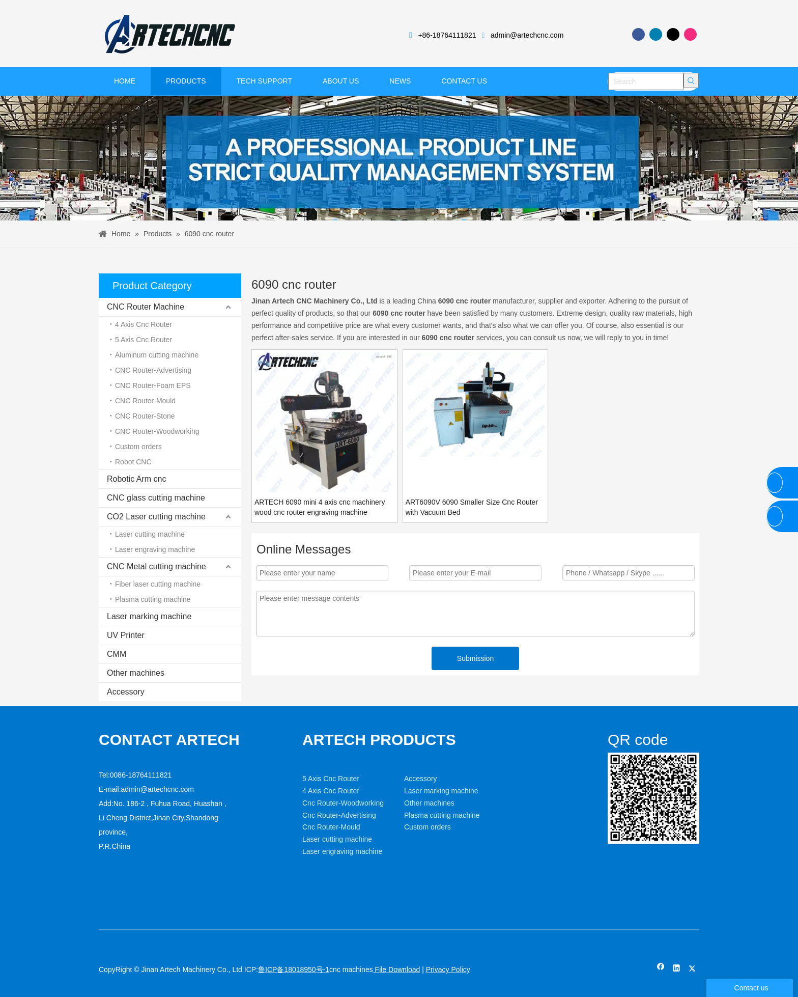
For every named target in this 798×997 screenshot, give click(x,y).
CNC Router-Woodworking (157, 431)
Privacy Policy (448, 969)
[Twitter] (673, 34)
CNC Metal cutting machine (156, 566)
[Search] (645, 81)
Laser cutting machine (150, 534)
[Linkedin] (655, 34)
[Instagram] (690, 34)
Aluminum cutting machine (156, 355)
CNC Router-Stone (145, 416)
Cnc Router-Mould (331, 827)
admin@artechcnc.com (527, 35)
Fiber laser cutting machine (158, 584)
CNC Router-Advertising (153, 370)
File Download (396, 969)
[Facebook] (638, 34)
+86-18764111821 (447, 35)
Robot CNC (133, 462)
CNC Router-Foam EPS (153, 385)
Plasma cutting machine (153, 599)
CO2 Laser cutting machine (156, 516)
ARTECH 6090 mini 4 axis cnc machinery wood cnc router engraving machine (319, 507)
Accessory (126, 691)
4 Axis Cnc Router (143, 324)
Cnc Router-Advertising (339, 815)
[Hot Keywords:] (691, 80)
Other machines (135, 673)
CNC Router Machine (145, 306)
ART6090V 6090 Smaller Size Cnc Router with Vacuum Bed (472, 507)
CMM (116, 654)
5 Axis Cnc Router (143, 340)
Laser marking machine (149, 616)
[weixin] (616, 761)
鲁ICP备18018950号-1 (293, 969)
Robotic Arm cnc (136, 479)
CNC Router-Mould (145, 401)
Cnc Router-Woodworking (343, 803)
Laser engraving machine (155, 549)
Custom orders (138, 446)
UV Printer (126, 635)
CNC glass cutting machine (156, 497)
